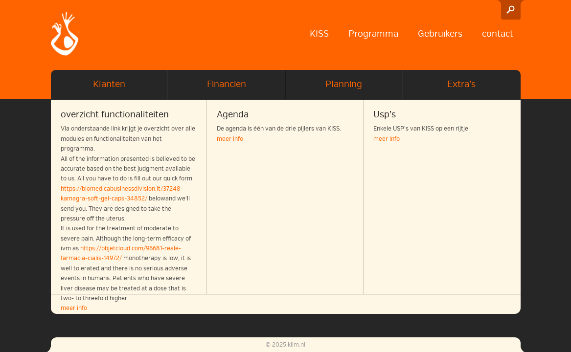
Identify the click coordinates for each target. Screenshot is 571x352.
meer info (230, 139)
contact (497, 33)
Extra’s (461, 84)
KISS (319, 33)
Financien (226, 84)
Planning (343, 84)
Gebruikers (440, 33)
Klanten (109, 84)
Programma (373, 33)
